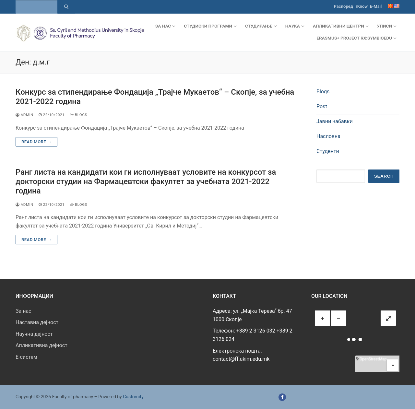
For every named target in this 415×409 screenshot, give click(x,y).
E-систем (26, 357)
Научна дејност (34, 334)
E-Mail (376, 6)
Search (384, 176)
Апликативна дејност (41, 345)
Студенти (327, 151)
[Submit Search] (66, 7)
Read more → (36, 141)
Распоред (343, 6)
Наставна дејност (37, 322)
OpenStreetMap (373, 359)
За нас (23, 311)
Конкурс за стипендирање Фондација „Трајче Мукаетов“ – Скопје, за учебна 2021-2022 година (155, 97)
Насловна (328, 136)
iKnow (362, 6)
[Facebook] (282, 397)
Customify (133, 396)
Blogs (78, 114)
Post (321, 106)
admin (24, 114)
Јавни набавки (334, 121)
